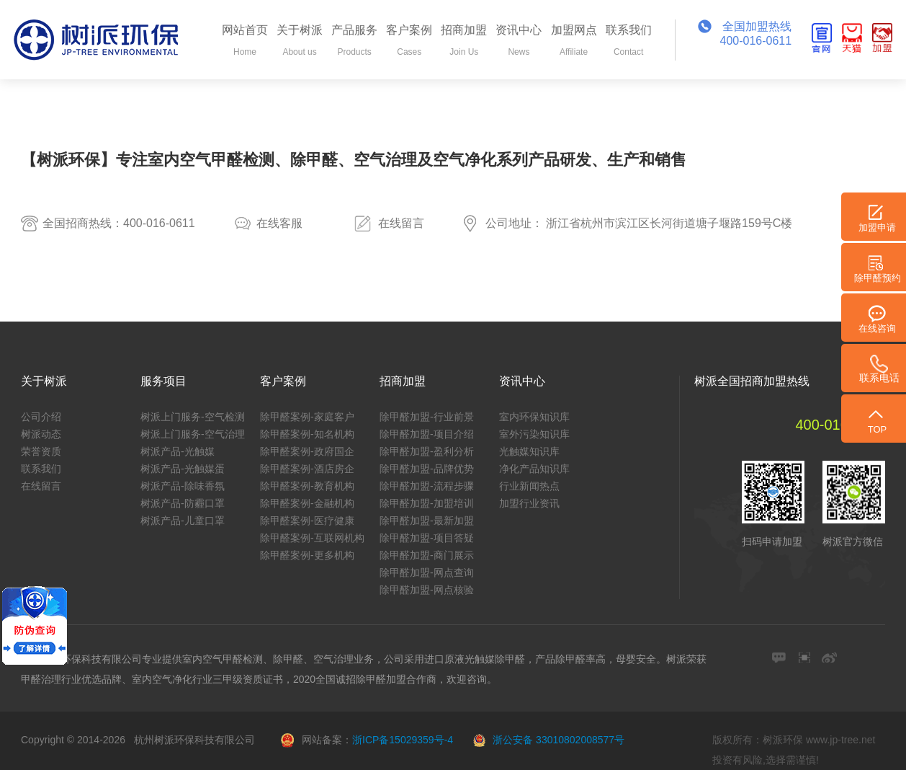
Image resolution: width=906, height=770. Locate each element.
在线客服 (279, 223)
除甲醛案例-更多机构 (307, 555)
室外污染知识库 (534, 434)
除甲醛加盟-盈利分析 (427, 451)
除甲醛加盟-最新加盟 (427, 520)
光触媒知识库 (529, 451)
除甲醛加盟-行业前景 (427, 416)
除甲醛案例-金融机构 (307, 503)
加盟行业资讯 (529, 503)
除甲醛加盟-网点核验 (427, 590)
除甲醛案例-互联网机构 (312, 538)
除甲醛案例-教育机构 (307, 486)
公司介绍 (41, 416)
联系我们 (41, 468)
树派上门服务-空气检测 (192, 416)
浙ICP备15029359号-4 (402, 739)
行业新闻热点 (529, 486)
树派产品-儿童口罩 (182, 520)
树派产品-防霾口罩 (182, 503)
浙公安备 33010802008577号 (558, 739)
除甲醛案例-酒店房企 (307, 468)
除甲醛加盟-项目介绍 (427, 434)
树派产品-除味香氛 (182, 486)
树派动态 (41, 434)
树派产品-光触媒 (177, 451)
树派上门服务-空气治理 (192, 434)
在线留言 (401, 223)
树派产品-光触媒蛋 (182, 468)
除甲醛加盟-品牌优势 (427, 468)
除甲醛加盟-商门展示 (427, 555)
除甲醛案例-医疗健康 (307, 520)
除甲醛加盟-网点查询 (427, 572)
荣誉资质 (41, 451)
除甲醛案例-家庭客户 (307, 416)
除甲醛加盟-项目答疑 (427, 538)
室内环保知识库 (534, 416)
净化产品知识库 (534, 468)
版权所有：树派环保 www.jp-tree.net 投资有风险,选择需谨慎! (793, 750)
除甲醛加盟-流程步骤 (427, 486)
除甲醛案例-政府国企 (307, 451)
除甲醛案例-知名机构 (307, 434)
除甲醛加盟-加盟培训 (427, 503)
